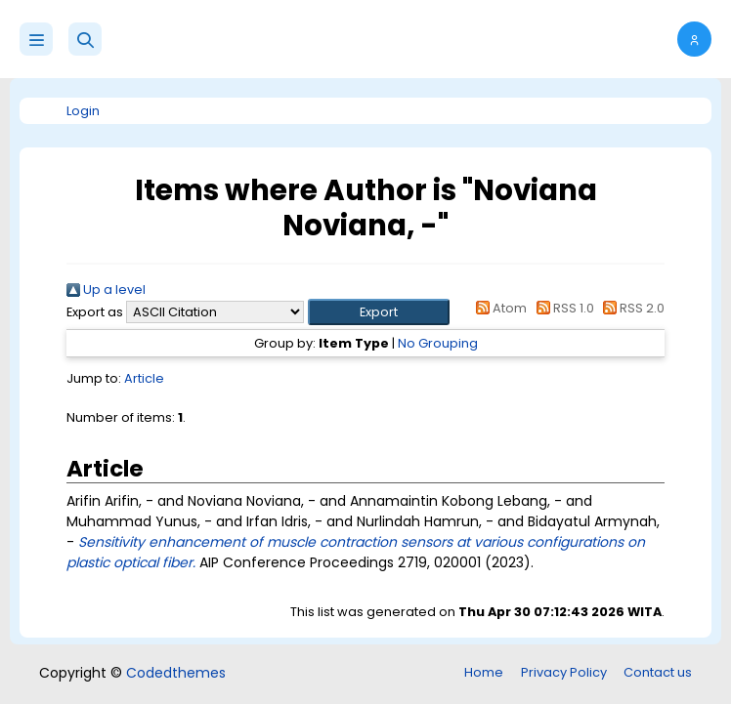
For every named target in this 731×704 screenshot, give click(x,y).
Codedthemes (176, 673)
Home (483, 672)
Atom (498, 308)
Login (83, 111)
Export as (94, 312)
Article (144, 378)
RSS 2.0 (631, 308)
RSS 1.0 (561, 308)
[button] (85, 39)
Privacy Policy (564, 672)
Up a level (106, 289)
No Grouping (438, 343)
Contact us (658, 672)
